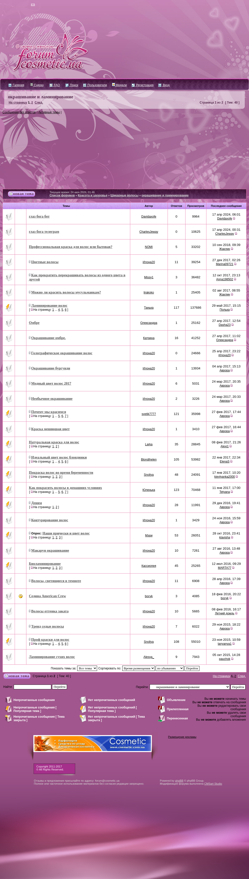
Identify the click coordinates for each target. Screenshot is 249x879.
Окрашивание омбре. (48, 338)
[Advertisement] (124, 151)
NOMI (149, 247)
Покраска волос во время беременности (61, 472)
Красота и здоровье (93, 195)
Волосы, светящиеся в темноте (56, 581)
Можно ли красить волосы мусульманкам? (66, 292)
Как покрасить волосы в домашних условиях (65, 488)
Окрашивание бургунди (50, 368)
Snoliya (149, 474)
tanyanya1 (224, 643)
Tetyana (224, 492)
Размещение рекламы (182, 736)
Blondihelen (149, 459)
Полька (225, 309)
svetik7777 (149, 414)
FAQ (55, 85)
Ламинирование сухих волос (52, 657)
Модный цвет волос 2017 (51, 383)
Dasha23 (225, 325)
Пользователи (95, 85)
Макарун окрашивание (50, 550)
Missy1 (148, 277)
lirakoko (149, 292)
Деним (36, 503)
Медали (119, 85)
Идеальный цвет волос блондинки (59, 457)
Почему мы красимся (48, 412)
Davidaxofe (148, 216)
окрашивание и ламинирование (40, 96)
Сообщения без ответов (19, 112)
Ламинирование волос (49, 305)
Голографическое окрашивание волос (61, 353)
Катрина (149, 338)
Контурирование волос (49, 520)
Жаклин (224, 249)
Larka (149, 444)
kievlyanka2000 (224, 476)
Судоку (37, 85)
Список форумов (62, 195)
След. (39, 102)
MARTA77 (224, 568)
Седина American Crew (47, 596)
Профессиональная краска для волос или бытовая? (70, 247)
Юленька (148, 490)
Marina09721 (224, 264)
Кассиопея (148, 566)
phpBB (179, 780)
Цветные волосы (45, 262)
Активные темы (49, 112)
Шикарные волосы (124, 195)
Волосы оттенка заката (49, 611)
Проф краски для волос (50, 640)
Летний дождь (224, 613)
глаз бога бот (39, 216)
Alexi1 (225, 446)
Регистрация (142, 85)
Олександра (148, 323)
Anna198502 (224, 279)
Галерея (16, 85)
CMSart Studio (213, 783)
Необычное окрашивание (51, 399)
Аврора (225, 370)
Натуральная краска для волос (54, 442)
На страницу (18, 102)
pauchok (224, 659)
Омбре (34, 323)
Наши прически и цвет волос (66, 533)
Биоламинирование (45, 564)
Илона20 (149, 262)
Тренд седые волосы (47, 626)
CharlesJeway (148, 232)
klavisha (224, 537)
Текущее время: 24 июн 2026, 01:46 (72, 192)
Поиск (71, 85)
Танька (149, 307)
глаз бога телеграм (44, 232)
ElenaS (225, 461)
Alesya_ (148, 657)
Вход (163, 85)
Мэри (149, 535)
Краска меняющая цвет (50, 429)
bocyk (149, 596)
